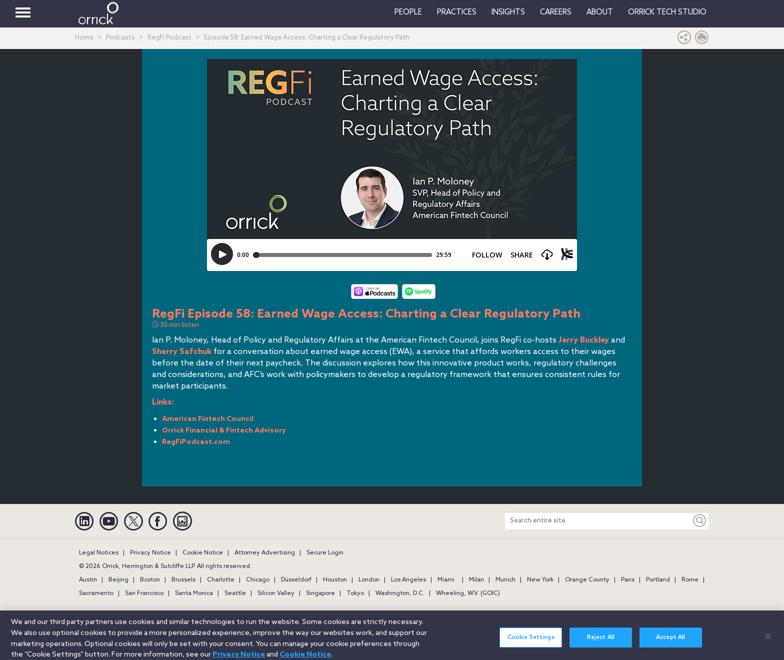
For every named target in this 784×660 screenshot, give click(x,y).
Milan (476, 580)
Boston (150, 580)
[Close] (768, 643)
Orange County (587, 580)
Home (84, 38)
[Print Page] (702, 40)
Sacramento (96, 593)
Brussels (184, 580)
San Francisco (144, 593)
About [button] (599, 12)
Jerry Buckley (583, 340)
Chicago (258, 580)
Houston (335, 580)
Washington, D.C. (400, 593)
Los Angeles (408, 580)
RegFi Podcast (170, 38)
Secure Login (325, 553)
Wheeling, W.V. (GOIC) (468, 593)
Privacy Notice (150, 553)
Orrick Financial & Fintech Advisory (224, 430)
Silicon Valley (276, 593)
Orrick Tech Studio (667, 12)
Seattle (235, 593)
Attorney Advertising (264, 553)
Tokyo (355, 593)
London (369, 580)
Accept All (670, 645)
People (408, 12)
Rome (690, 580)
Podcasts (120, 38)
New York (540, 580)
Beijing (118, 580)
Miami (446, 580)
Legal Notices (98, 553)
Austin (88, 580)
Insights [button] (508, 12)
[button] (685, 40)
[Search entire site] (598, 521)
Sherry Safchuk (182, 351)
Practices (456, 12)
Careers (556, 12)
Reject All (600, 645)
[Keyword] (700, 521)
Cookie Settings (531, 645)
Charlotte (220, 580)
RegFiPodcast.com (196, 442)
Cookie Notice (202, 553)
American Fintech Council (208, 419)
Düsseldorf (296, 580)
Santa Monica (194, 593)
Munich (506, 580)
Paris (627, 580)
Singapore (320, 593)
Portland (658, 580)
